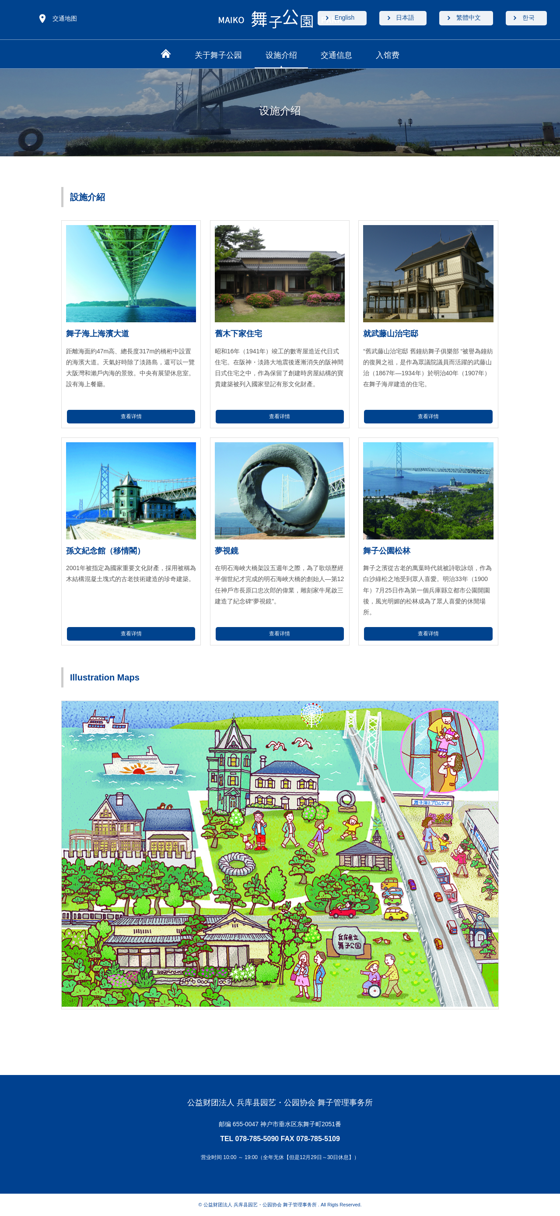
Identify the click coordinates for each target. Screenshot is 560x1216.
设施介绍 (281, 55)
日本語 (401, 18)
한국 (528, 18)
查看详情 (131, 416)
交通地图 (64, 18)
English (339, 18)
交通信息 (336, 55)
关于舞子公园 (218, 55)
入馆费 (387, 55)
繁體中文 (466, 18)
